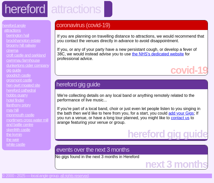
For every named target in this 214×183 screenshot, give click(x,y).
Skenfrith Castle (18, 130)
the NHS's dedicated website (158, 54)
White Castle (15, 144)
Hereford (25, 9)
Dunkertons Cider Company (27, 65)
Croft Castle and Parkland (25, 55)
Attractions (76, 9)
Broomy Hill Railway (21, 45)
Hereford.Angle (14, 25)
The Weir (12, 140)
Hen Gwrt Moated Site (23, 85)
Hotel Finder (15, 100)
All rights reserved (74, 176)
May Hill (12, 110)
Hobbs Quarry (17, 95)
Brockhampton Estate (23, 40)
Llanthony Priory (18, 105)
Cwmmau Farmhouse (23, 60)
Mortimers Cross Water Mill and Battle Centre (27, 122)
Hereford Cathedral (21, 90)
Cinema (12, 50)
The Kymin (14, 134)
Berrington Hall (17, 35)
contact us (180, 118)
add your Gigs (181, 113)
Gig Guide (13, 70)
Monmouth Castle (20, 115)
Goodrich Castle (18, 75)
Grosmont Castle (19, 80)
